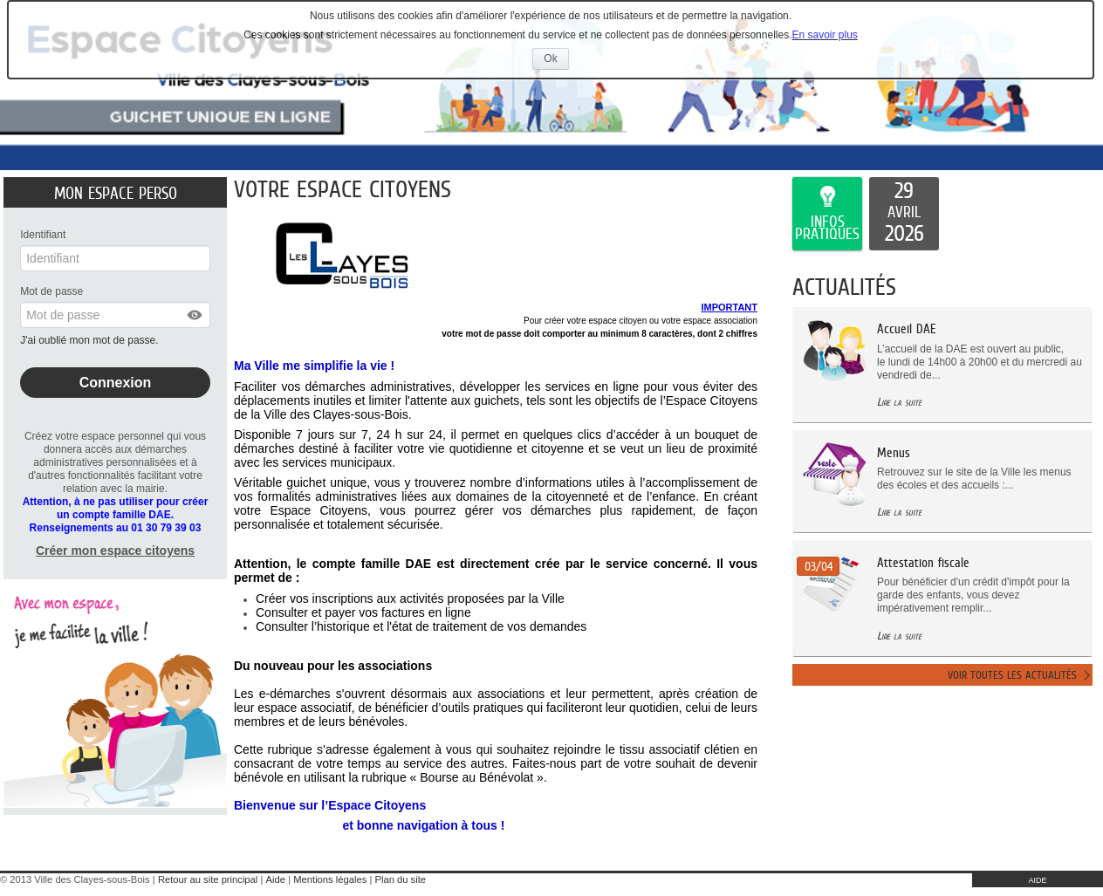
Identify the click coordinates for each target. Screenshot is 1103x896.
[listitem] (904, 213)
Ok (556, 60)
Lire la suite (899, 401)
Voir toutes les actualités (1012, 674)
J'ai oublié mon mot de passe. (90, 340)
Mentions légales (330, 879)
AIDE (1037, 880)
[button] (195, 315)
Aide (275, 879)
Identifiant (42, 235)
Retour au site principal (207, 879)
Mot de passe (51, 291)
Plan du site (400, 879)
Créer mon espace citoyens (115, 550)
